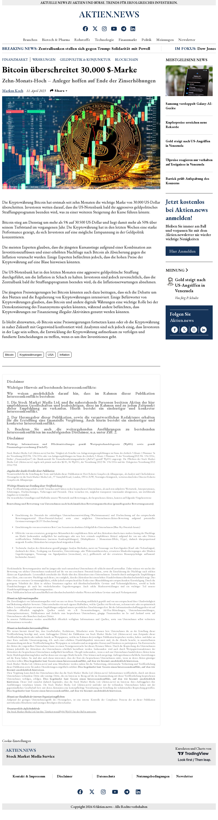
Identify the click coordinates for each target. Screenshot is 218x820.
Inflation (65, 370)
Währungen (44, 75)
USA (51, 370)
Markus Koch (12, 106)
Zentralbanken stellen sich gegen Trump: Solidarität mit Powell (94, 63)
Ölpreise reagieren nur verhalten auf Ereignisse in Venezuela (189, 177)
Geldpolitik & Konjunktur (85, 75)
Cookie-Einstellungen (16, 756)
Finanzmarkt (128, 39)
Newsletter (186, 39)
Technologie (104, 39)
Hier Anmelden (182, 266)
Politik (147, 39)
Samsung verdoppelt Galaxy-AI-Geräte (189, 121)
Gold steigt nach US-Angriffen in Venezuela (188, 158)
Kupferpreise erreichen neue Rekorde (186, 139)
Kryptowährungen (31, 370)
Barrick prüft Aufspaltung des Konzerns (187, 196)
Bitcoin (9, 370)
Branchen (30, 39)
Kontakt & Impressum (29, 791)
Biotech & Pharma (56, 39)
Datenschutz (106, 791)
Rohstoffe (82, 39)
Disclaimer (64, 791)
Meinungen (165, 39)
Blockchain (126, 75)
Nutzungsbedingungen (152, 791)
